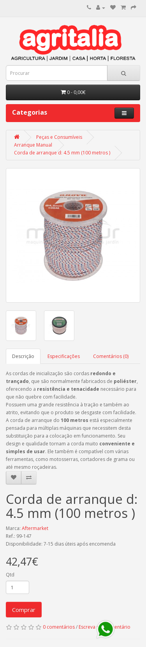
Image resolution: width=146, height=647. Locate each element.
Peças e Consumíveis (59, 137)
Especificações (63, 356)
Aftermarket (35, 528)
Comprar (23, 609)
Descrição (23, 356)
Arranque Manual (33, 145)
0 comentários (59, 627)
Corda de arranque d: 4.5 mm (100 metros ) (62, 152)
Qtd (10, 574)
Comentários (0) (110, 356)
